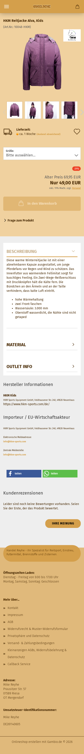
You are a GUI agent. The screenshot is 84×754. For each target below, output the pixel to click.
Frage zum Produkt (21, 220)
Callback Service (19, 664)
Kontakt (13, 608)
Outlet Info (19, 366)
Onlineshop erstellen (26, 742)
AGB (10, 622)
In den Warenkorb (37, 203)
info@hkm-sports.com (14, 441)
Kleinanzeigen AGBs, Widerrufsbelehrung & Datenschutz (37, 653)
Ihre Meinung (63, 523)
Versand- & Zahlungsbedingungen (31, 643)
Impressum (15, 615)
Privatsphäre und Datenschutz (28, 636)
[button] (24, 473)
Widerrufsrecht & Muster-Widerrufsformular (38, 629)
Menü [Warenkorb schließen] (6, 6)
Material (16, 344)
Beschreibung (22, 251)
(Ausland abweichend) (48, 134)
